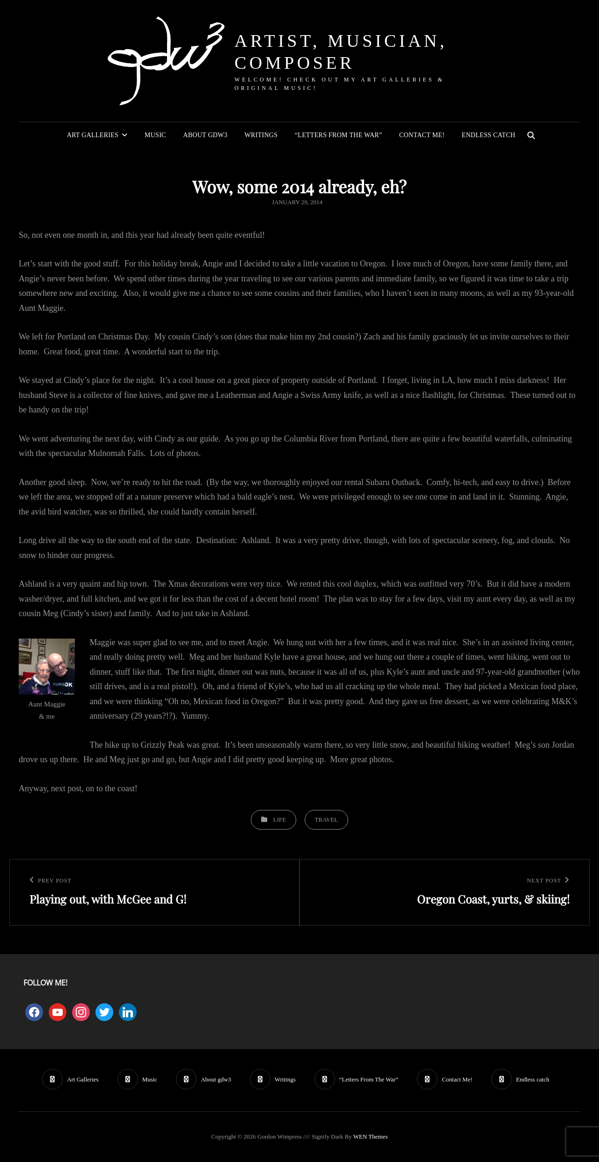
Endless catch (489, 135)
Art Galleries (92, 135)
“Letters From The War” (338, 135)
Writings (261, 135)
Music (155, 135)
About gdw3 (205, 135)
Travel (326, 819)
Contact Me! (422, 135)
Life (279, 819)
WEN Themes (370, 1136)
